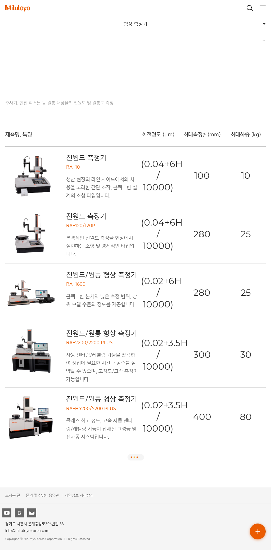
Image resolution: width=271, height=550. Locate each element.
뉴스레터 (32, 513)
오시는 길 (12, 495)
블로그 (20, 513)
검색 (250, 8)
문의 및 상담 (35, 495)
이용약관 (52, 495)
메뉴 (263, 8)
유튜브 (7, 513)
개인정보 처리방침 (79, 495)
